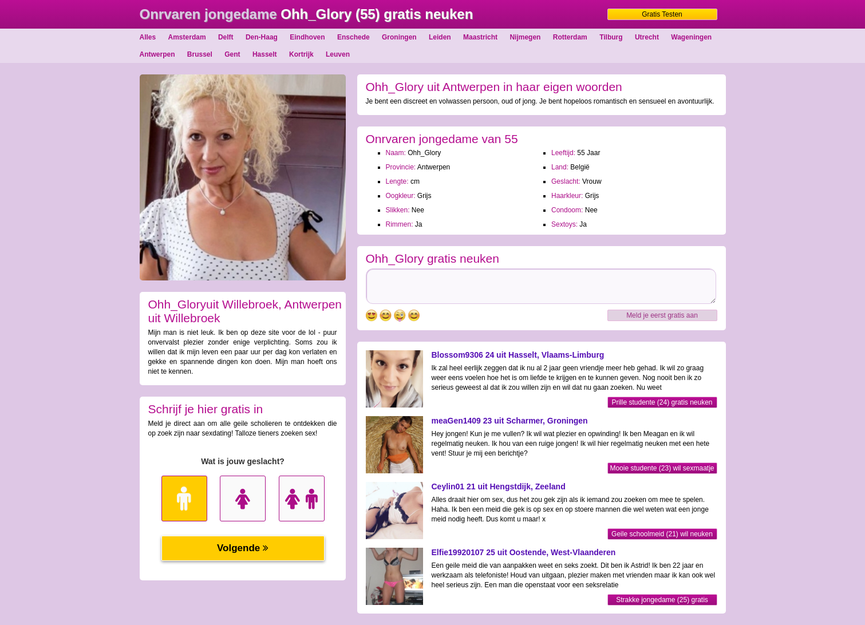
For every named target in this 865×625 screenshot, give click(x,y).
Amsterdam (187, 37)
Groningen (399, 37)
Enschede (353, 37)
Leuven (338, 54)
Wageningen (691, 37)
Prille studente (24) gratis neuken (661, 402)
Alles (148, 37)
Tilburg (610, 37)
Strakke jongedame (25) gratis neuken (662, 601)
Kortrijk (301, 54)
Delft (226, 37)
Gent (232, 54)
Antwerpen (157, 54)
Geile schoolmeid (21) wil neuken (662, 534)
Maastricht (480, 37)
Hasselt (264, 54)
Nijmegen (524, 37)
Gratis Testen (662, 14)
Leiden (440, 37)
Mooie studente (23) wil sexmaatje (662, 468)
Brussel (199, 54)
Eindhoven (307, 37)
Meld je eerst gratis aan (662, 315)
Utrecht (647, 37)
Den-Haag (262, 37)
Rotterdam (570, 37)
